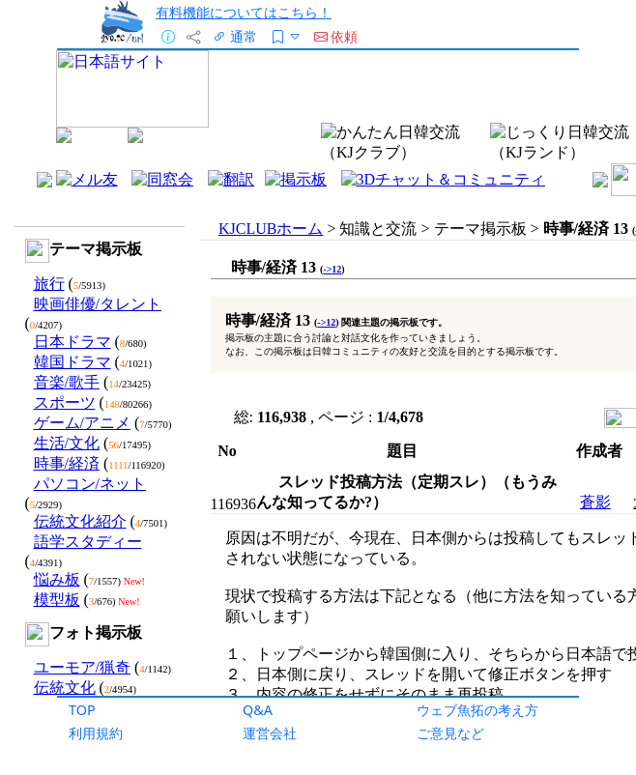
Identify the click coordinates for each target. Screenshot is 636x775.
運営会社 (270, 733)
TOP (82, 710)
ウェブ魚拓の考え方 (477, 710)
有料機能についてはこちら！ (244, 12)
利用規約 (96, 733)
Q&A (258, 710)
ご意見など (450, 733)
